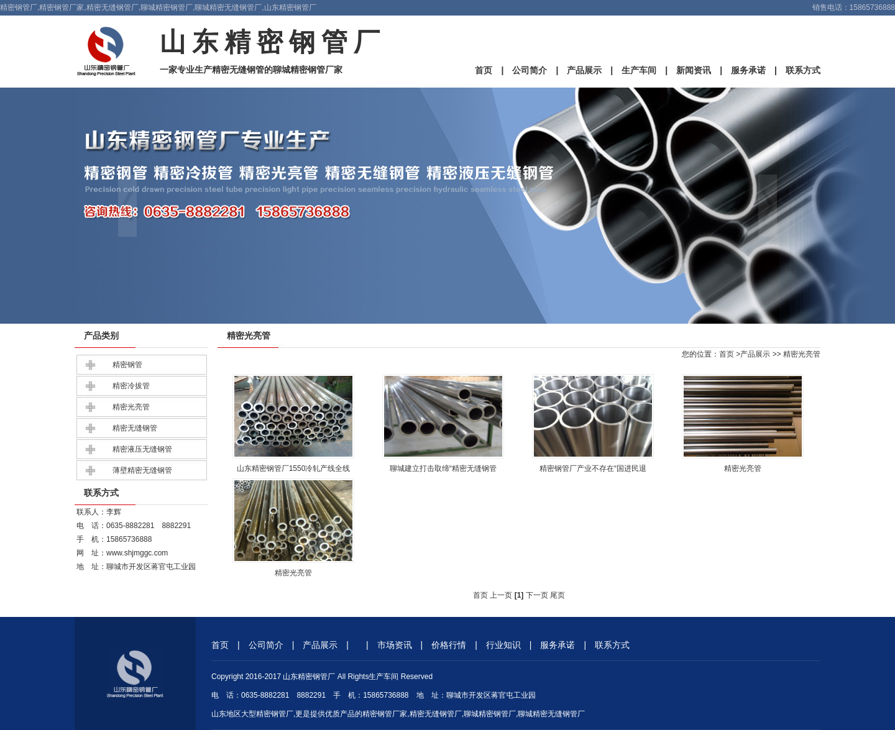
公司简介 (529, 70)
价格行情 (448, 645)
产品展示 (584, 70)
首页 (483, 70)
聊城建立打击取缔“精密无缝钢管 (443, 468)
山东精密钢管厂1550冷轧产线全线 (294, 468)
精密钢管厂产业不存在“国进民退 (592, 468)
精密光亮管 (131, 407)
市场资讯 (394, 645)
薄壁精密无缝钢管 (142, 470)
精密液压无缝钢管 (142, 449)
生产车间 (639, 70)
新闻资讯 (693, 70)
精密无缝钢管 (134, 428)
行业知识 (503, 645)
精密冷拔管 (131, 385)
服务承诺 (748, 70)
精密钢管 (127, 364)
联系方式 (803, 70)
